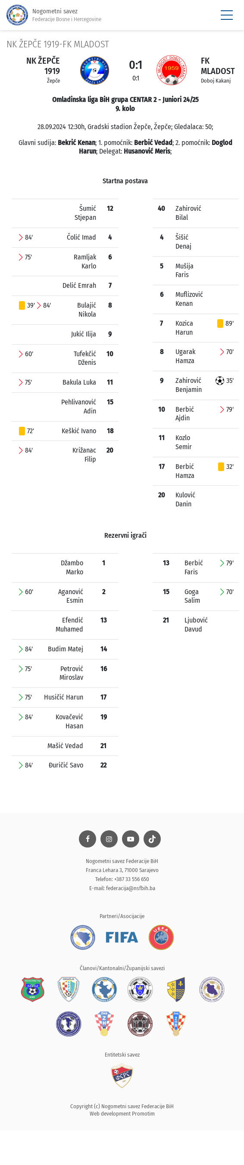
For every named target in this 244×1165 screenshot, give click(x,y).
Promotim (143, 1113)
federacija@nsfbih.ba (130, 888)
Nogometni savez (53, 15)
